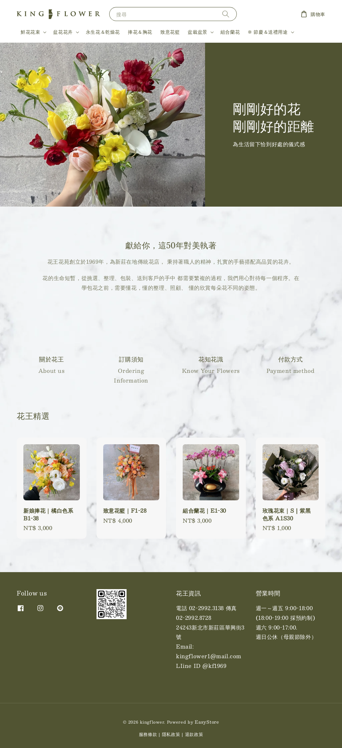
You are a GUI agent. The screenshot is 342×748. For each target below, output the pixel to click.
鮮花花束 (30, 32)
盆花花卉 (62, 32)
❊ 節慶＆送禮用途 (268, 32)
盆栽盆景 (197, 32)
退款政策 (194, 734)
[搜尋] (225, 13)
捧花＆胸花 (140, 32)
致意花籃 (170, 32)
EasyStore (207, 722)
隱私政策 (171, 734)
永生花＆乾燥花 (103, 32)
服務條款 (148, 734)
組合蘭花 (230, 32)
